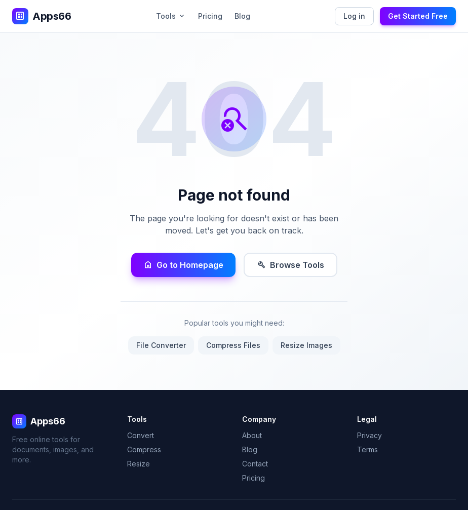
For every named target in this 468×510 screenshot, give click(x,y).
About (252, 435)
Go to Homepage (183, 265)
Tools (171, 16)
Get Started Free (418, 16)
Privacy (369, 435)
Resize (138, 463)
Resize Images (306, 345)
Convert (140, 435)
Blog (242, 16)
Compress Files (233, 345)
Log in (354, 16)
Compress (144, 449)
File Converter (161, 345)
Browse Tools (290, 265)
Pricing (210, 16)
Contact (255, 463)
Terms (367, 449)
